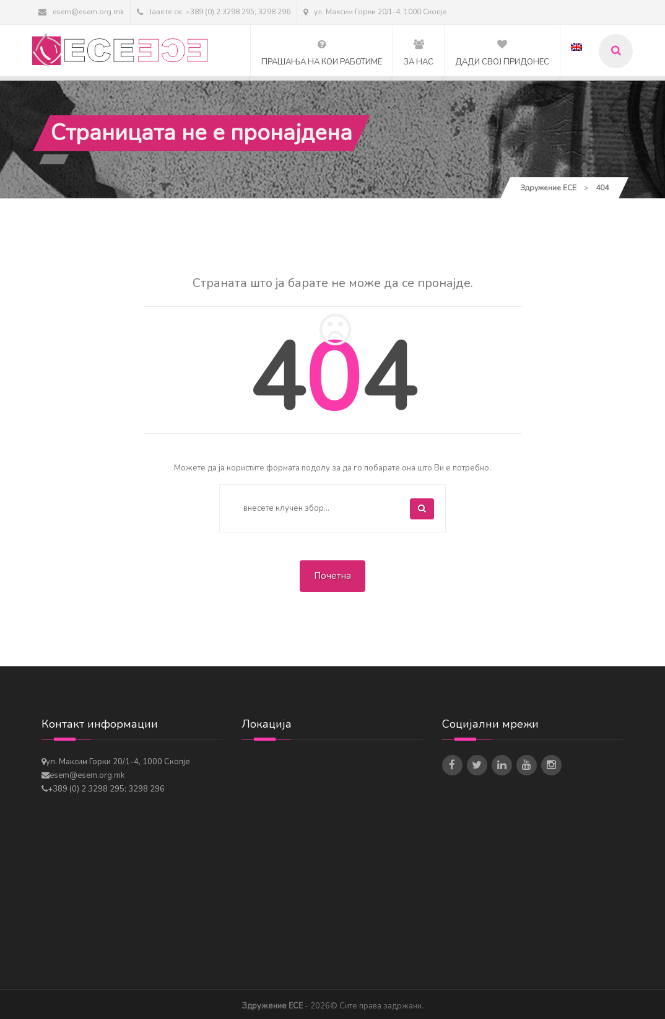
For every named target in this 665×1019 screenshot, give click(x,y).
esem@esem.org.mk (81, 12)
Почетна (332, 576)
